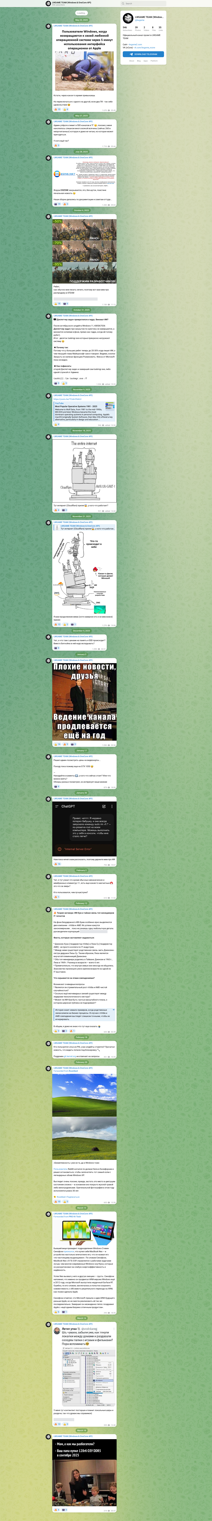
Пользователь (60, 1169)
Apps (146, 61)
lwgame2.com (135, 44)
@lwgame (139, 20)
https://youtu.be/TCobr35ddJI (67, 399)
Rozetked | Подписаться (68, 1197)
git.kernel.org (70, 1056)
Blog (139, 61)
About (131, 61)
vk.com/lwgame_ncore (144, 47)
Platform (154, 61)
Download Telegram (143, 54)
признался (69, 1251)
